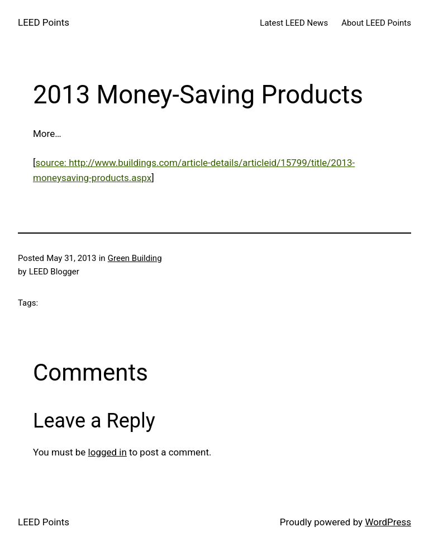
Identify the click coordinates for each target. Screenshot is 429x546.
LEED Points (43, 22)
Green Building (135, 258)
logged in (107, 452)
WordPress (388, 522)
